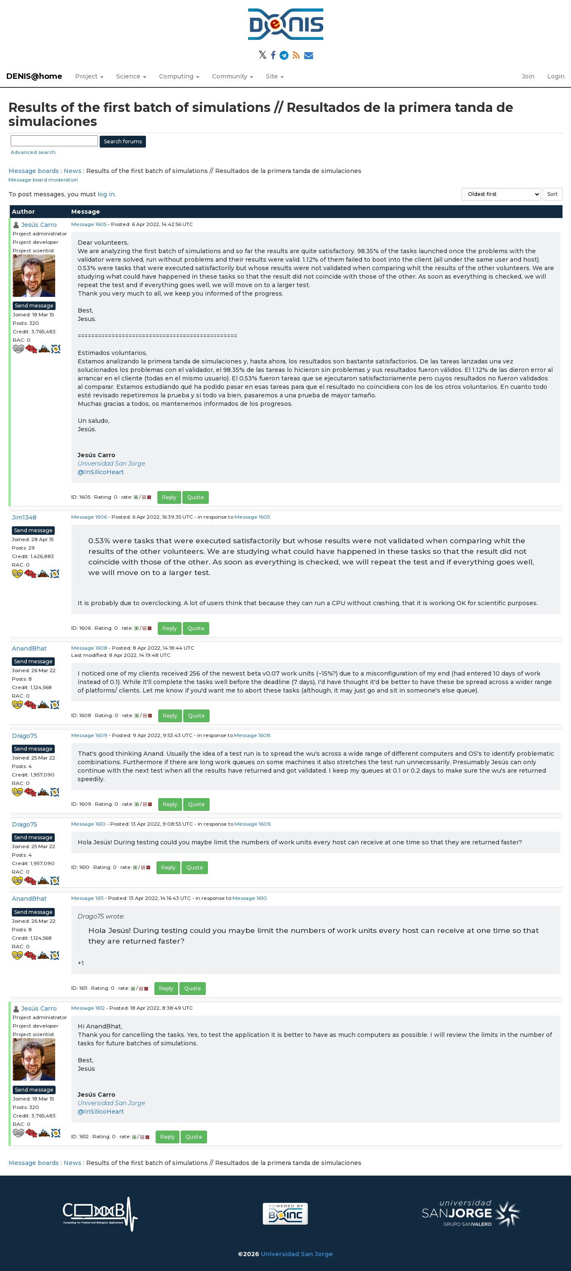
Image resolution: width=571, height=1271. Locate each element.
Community (232, 76)
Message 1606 (89, 517)
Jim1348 (24, 517)
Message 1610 (88, 824)
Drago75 (24, 736)
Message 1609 (89, 735)
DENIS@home (34, 76)
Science (131, 76)
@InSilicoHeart (101, 472)
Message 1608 (89, 648)
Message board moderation (43, 179)
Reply (169, 497)
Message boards (33, 171)
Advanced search (33, 152)
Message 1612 (88, 1008)
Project (89, 76)
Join (528, 76)
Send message (34, 305)
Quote (195, 497)
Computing (179, 76)
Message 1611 (87, 898)
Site (275, 76)
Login (556, 76)
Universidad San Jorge (111, 463)
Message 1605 (88, 224)
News (72, 171)
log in (106, 194)
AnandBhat (29, 648)
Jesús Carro (39, 225)
